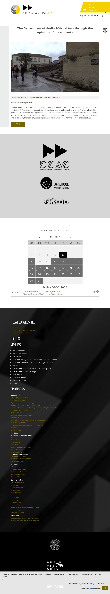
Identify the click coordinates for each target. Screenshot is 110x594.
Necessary (85, 589)
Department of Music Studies (22, 333)
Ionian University (18, 328)
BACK (18, 124)
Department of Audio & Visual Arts (24, 330)
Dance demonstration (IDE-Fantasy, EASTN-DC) (42, 292)
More (4, 579)
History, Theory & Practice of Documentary (40, 97)
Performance (96, 589)
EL (102, 15)
